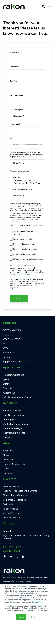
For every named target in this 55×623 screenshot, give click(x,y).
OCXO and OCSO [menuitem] (12, 330)
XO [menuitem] (4, 343)
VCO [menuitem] (5, 348)
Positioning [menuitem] (8, 388)
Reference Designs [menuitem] (12, 428)
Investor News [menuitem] (10, 508)
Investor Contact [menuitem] (11, 517)
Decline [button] (34, 617)
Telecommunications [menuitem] (13, 375)
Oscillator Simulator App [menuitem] (16, 424)
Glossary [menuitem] (7, 437)
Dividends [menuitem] (8, 504)
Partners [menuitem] (7, 473)
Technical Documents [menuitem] (14, 432)
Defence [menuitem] (7, 383)
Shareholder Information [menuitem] (15, 495)
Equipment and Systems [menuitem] (15, 361)
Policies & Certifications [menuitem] (15, 464)
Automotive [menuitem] (9, 392)
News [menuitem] (6, 455)
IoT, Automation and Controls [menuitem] (18, 397)
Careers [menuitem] (7, 468)
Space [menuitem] (6, 379)
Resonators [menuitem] (9, 352)
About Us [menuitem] (8, 450)
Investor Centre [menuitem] (11, 486)
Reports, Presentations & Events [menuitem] (20, 491)
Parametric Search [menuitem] (12, 410)
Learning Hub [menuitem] (9, 419)
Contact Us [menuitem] (9, 531)
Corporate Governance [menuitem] (14, 499)
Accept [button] (21, 617)
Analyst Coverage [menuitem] (12, 513)
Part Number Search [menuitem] (13, 415)
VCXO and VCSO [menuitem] (11, 339)
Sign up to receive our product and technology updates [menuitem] (26, 537)
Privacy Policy (37, 602)
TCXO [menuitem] (6, 334)
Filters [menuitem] (6, 357)
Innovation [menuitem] (8, 459)
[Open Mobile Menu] (49, 6)
